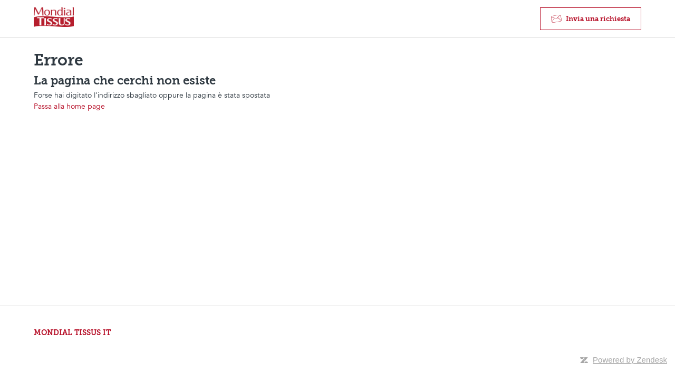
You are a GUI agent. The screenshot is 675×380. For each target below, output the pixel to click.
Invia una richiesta (598, 19)
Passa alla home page (69, 106)
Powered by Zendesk (630, 359)
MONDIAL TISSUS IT (72, 332)
